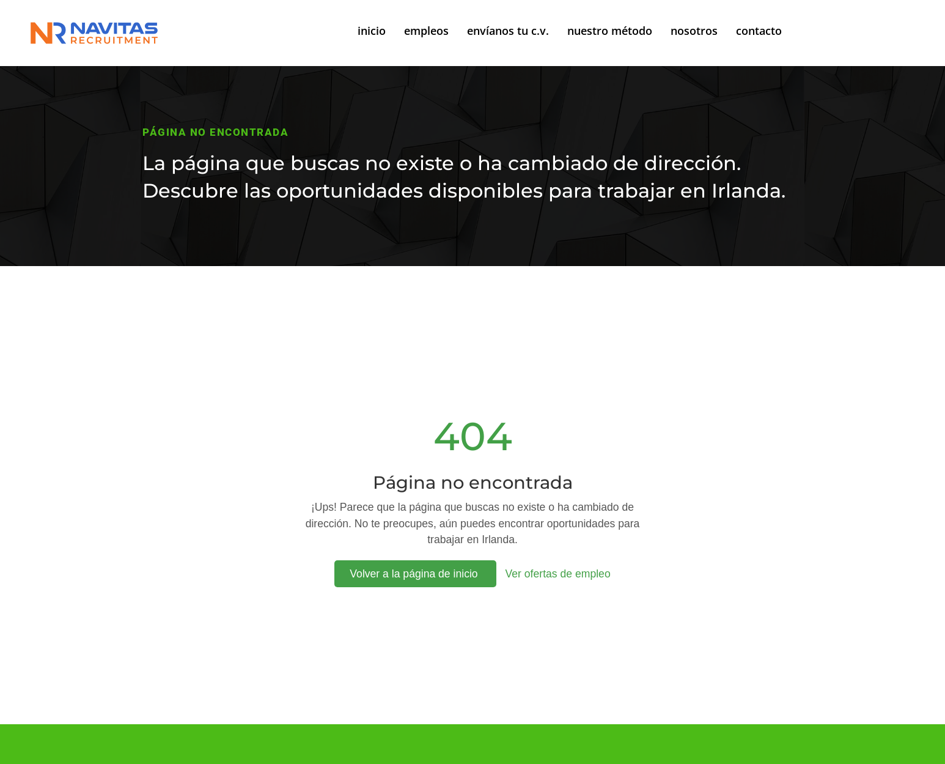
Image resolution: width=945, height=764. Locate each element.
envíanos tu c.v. (508, 30)
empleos (426, 30)
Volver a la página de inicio (415, 574)
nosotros (694, 30)
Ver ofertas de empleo (558, 574)
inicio (372, 30)
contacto (759, 30)
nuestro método (609, 30)
